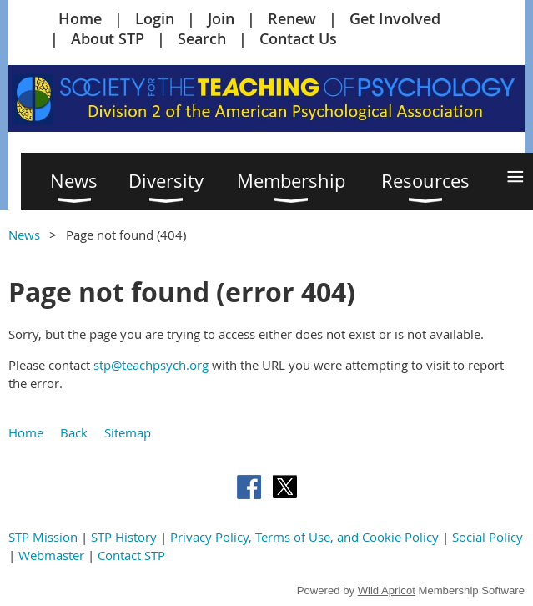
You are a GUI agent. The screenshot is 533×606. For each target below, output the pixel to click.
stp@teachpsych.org (151, 364)
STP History (124, 536)
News (24, 234)
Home (80, 18)
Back (74, 432)
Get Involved (394, 18)
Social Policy (487, 536)
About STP (107, 38)
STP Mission (43, 536)
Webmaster (51, 555)
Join (221, 18)
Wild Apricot (386, 590)
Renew (292, 18)
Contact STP (131, 555)
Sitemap (127, 432)
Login (154, 18)
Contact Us (298, 38)
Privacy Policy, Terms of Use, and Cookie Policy (304, 536)
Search (202, 38)
